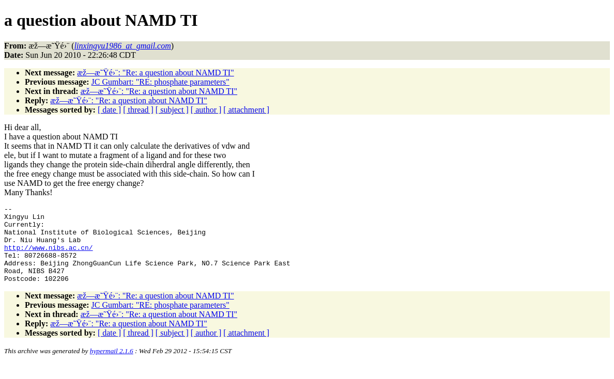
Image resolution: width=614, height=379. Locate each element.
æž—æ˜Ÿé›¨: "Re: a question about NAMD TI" (155, 72)
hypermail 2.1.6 (111, 366)
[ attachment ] (246, 109)
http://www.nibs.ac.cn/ (48, 256)
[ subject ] (172, 109)
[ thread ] (138, 109)
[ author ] (206, 109)
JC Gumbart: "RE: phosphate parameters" (160, 81)
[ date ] (109, 109)
